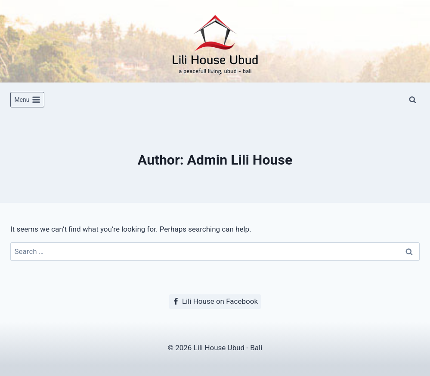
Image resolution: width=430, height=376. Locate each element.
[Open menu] (27, 99)
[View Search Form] (412, 99)
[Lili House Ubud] (215, 41)
